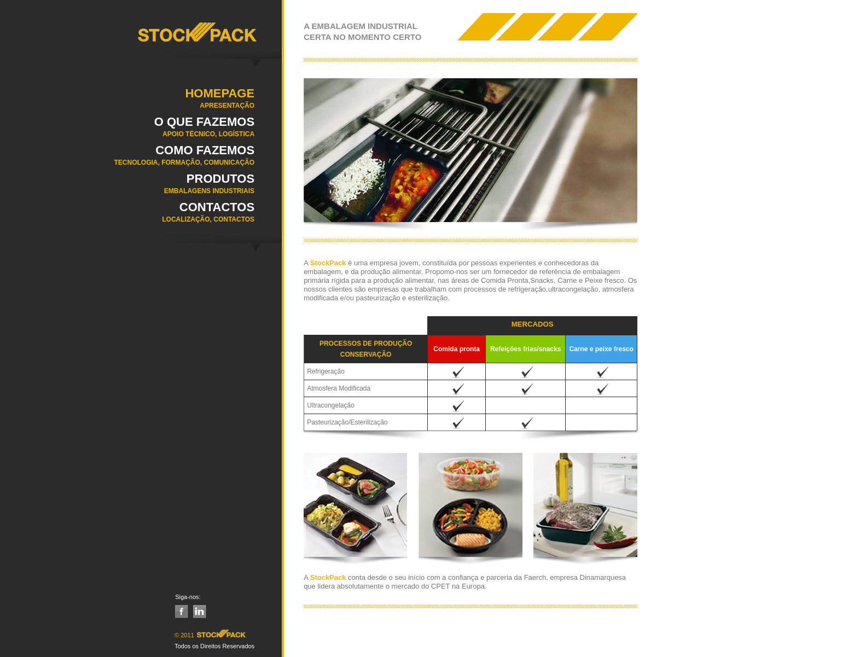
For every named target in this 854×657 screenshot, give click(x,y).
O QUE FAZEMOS (127, 130)
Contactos (127, 215)
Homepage (127, 102)
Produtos (127, 187)
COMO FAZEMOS (127, 158)
